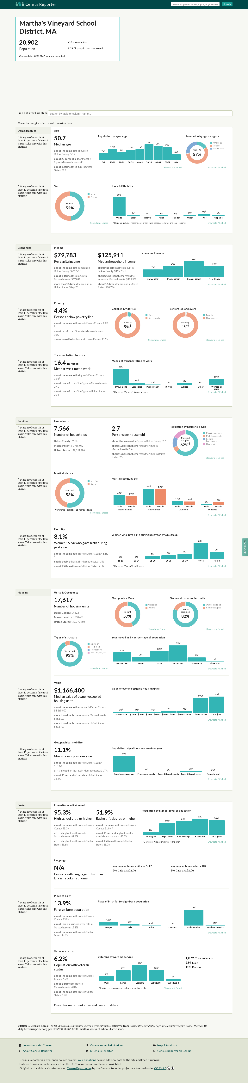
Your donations (87, 1059)
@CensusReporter (101, 1050)
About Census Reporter (37, 1050)
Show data (168, 167)
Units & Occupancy (66, 592)
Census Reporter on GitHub (174, 1050)
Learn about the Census (37, 1045)
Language (60, 860)
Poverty (59, 303)
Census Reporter (36, 4)
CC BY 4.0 (164, 1068)
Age (56, 130)
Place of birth (62, 895)
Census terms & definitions (106, 1045)
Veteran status (64, 951)
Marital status (63, 473)
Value (57, 682)
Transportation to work (69, 355)
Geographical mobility (68, 742)
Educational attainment (69, 805)
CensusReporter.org (79, 1068)
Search (227, 4)
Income (58, 247)
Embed (179, 167)
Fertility (59, 529)
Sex (56, 186)
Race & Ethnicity (122, 186)
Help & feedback (167, 1045)
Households (62, 421)
